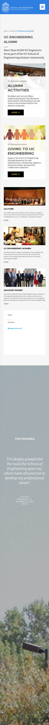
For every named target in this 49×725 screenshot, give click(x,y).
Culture (9, 209)
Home (6, 31)
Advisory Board (13, 290)
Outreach (12, 31)
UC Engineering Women (17, 248)
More (16, 112)
